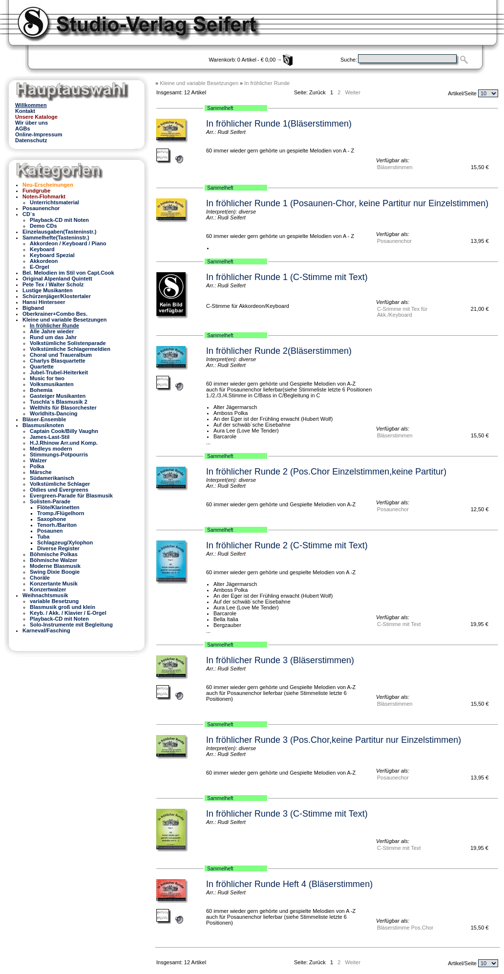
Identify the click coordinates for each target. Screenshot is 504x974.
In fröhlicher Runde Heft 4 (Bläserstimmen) (289, 884)
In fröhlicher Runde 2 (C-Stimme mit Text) (287, 545)
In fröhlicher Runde (267, 83)
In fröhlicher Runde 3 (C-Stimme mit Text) (287, 814)
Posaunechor (393, 509)
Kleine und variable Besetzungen (199, 83)
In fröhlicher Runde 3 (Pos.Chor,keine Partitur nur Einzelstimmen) (333, 740)
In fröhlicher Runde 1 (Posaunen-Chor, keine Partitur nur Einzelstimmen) (347, 203)
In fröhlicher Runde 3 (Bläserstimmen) (280, 660)
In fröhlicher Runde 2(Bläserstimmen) (279, 351)
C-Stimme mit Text (399, 624)
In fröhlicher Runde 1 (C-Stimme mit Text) (287, 277)
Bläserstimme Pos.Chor (405, 928)
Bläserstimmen (395, 167)
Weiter (352, 92)
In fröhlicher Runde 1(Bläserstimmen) (279, 124)
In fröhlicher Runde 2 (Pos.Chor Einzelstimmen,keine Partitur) (326, 471)
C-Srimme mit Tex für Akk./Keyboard (402, 312)
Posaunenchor (394, 241)
